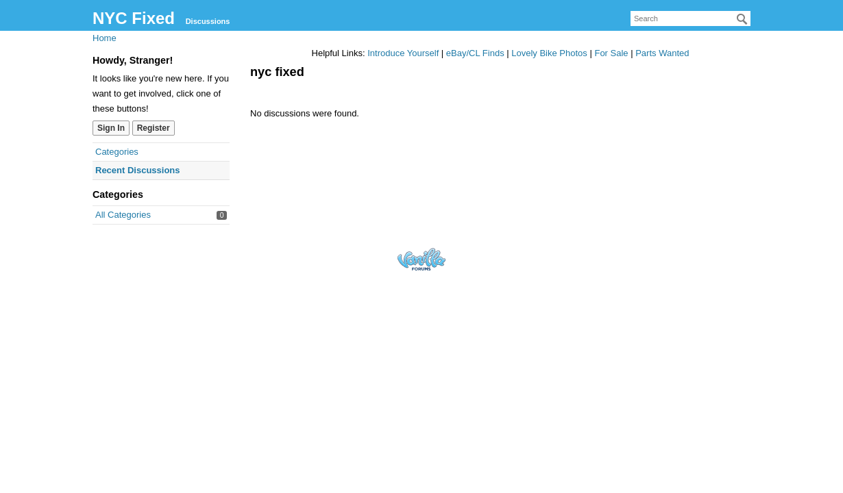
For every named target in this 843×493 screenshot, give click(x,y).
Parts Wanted (662, 53)
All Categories (123, 215)
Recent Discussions (137, 170)
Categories (116, 152)
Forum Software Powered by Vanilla (421, 259)
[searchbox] (690, 18)
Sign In (111, 128)
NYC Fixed (134, 18)
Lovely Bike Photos (549, 53)
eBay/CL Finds (475, 53)
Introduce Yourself (403, 53)
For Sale (611, 53)
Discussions (208, 21)
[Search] (742, 19)
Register (153, 128)
